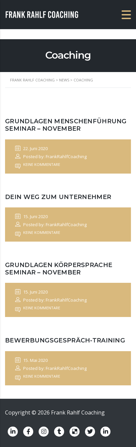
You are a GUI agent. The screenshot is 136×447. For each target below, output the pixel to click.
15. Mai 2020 (31, 360)
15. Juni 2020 (31, 216)
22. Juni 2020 (31, 148)
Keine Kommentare (37, 164)
